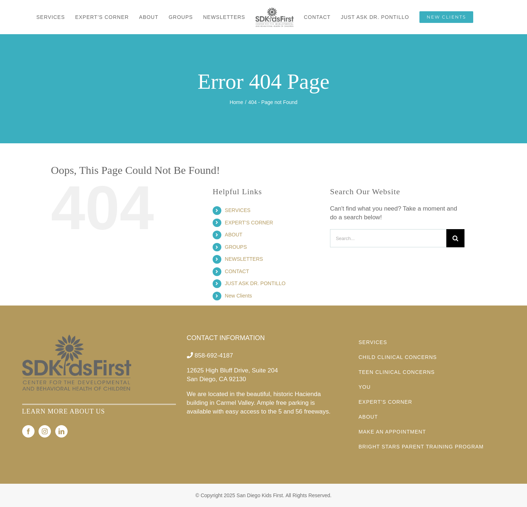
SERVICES (238, 210)
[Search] (455, 238)
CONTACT (237, 271)
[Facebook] (28, 431)
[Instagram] (45, 431)
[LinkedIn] (61, 431)
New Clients (238, 296)
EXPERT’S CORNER (249, 222)
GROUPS (236, 247)
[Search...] (388, 238)
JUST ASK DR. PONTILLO (255, 283)
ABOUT (233, 234)
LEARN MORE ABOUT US (63, 411)
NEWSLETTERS (244, 259)
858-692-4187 (213, 355)
